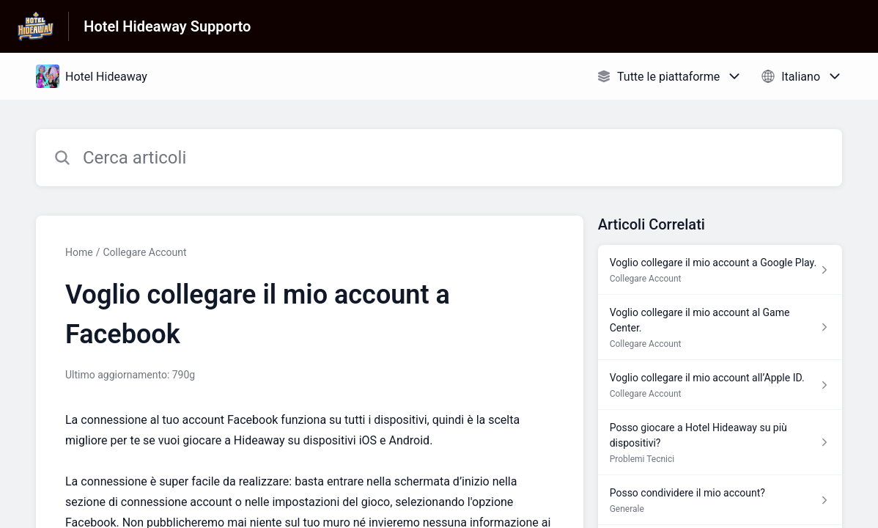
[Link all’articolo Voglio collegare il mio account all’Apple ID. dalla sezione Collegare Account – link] (720, 385)
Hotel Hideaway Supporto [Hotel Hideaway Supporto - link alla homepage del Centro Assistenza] (167, 26)
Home (79, 252)
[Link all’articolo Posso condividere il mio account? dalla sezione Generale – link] (720, 500)
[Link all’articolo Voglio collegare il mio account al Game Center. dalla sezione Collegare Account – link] (720, 327)
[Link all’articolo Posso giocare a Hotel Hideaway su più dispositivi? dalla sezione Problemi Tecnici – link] (720, 442)
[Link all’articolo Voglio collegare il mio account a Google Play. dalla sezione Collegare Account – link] (720, 270)
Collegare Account (144, 252)
